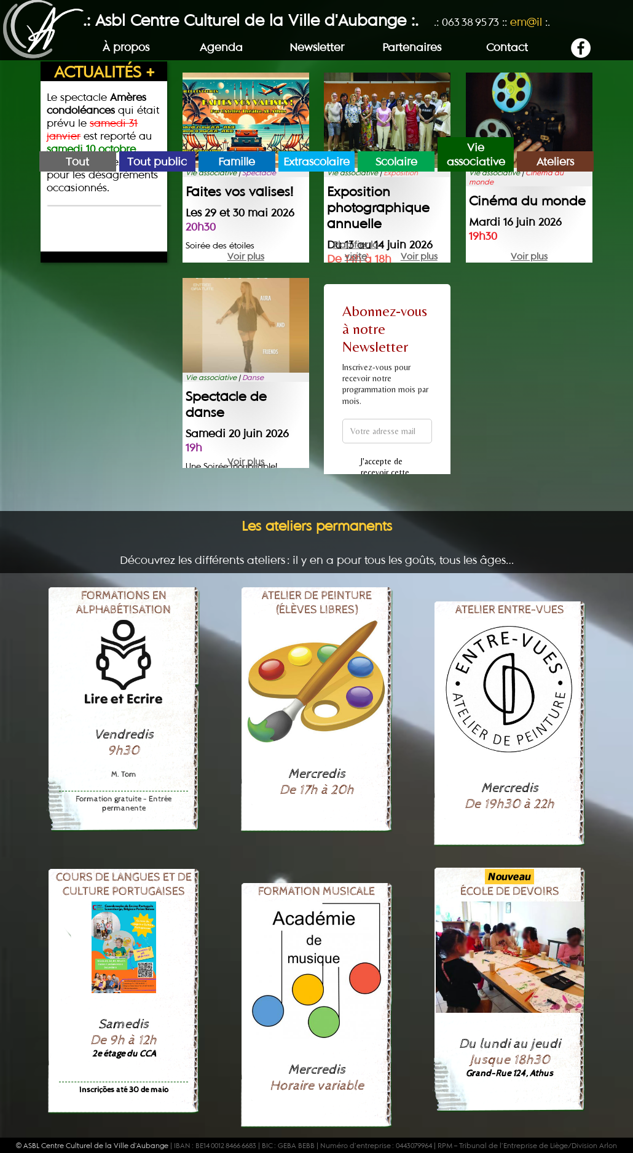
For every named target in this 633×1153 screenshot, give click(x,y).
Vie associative (476, 154)
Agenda (221, 47)
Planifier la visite (356, 245)
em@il (526, 22)
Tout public (157, 161)
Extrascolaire (316, 161)
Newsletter (316, 47)
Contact (507, 47)
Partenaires (411, 47)
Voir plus (245, 256)
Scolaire (396, 161)
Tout (77, 161)
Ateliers (555, 161)
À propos (126, 47)
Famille (236, 161)
